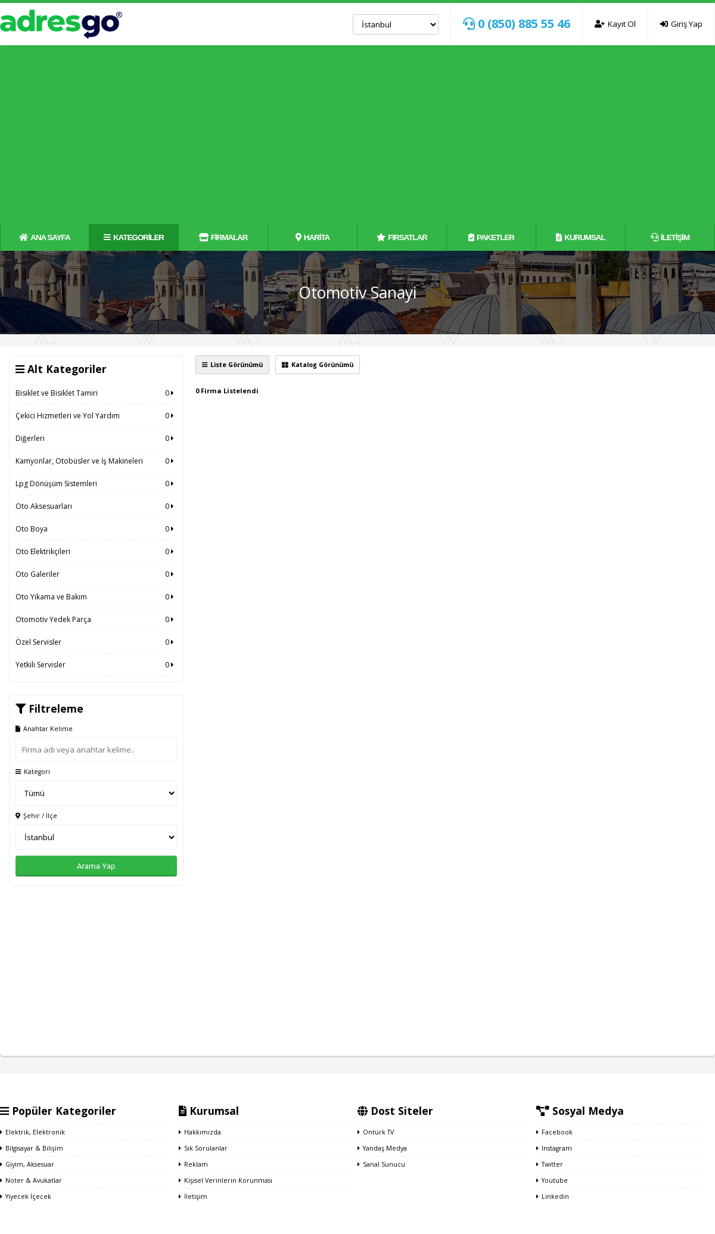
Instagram (554, 1148)
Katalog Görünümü (317, 364)
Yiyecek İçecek (25, 1196)
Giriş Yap (681, 23)
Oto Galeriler (96, 574)
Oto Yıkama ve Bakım (96, 597)
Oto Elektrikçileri (96, 551)
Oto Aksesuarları (96, 506)
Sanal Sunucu (381, 1164)
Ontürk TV (376, 1132)
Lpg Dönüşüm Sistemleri (96, 483)
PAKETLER (491, 237)
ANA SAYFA (44, 237)
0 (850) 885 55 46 (516, 23)
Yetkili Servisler (96, 665)
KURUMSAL (580, 237)
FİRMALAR (223, 237)
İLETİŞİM (670, 237)
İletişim (193, 1196)
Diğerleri (96, 438)
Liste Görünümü (232, 364)
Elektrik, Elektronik (32, 1132)
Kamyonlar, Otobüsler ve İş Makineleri (96, 461)
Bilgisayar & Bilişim (31, 1148)
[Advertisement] (357, 134)
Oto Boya (96, 529)
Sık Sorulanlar (203, 1148)
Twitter (549, 1164)
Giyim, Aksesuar (27, 1164)
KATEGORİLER (134, 237)
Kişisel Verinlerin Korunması (225, 1180)
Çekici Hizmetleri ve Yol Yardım (96, 416)
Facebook (554, 1132)
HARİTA (312, 237)
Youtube (552, 1180)
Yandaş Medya (382, 1148)
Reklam (193, 1164)
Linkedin (552, 1196)
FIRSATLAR (402, 237)
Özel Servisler (96, 642)
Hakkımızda (200, 1132)
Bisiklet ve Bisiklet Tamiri (96, 393)
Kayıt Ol (615, 23)
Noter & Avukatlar (31, 1180)
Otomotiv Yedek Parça (96, 619)
